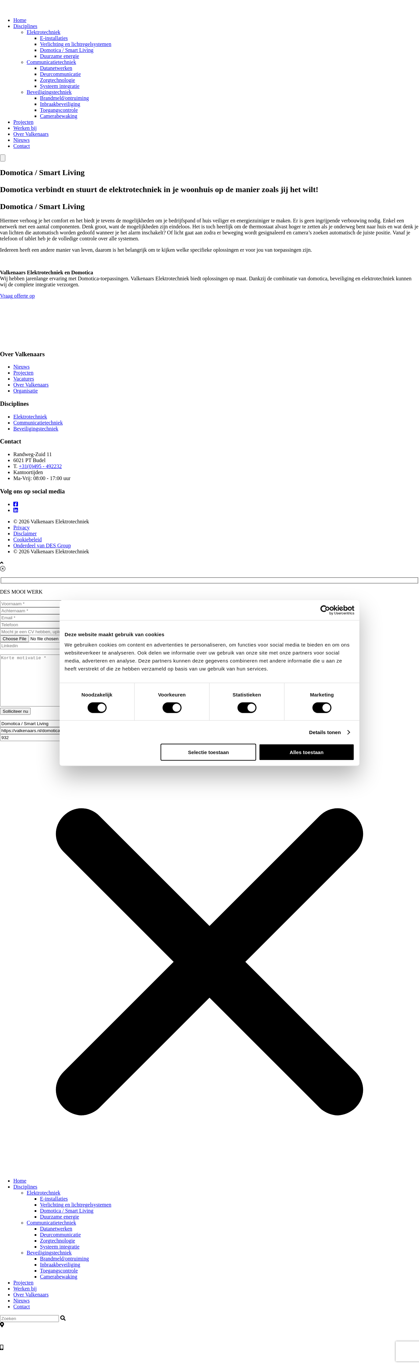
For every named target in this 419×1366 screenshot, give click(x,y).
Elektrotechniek (43, 32)
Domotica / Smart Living (66, 50)
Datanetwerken (56, 68)
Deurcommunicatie (60, 74)
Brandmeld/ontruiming (64, 98)
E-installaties (54, 38)
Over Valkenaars (31, 134)
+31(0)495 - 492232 (40, 466)
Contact (21, 146)
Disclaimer (25, 533)
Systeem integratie (60, 86)
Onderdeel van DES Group (42, 545)
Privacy (21, 527)
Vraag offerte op (209, 299)
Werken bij (25, 128)
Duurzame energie (59, 56)
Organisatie (25, 391)
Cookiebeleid (27, 539)
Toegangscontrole (59, 110)
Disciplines (25, 26)
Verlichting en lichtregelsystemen (75, 44)
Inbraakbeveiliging (60, 104)
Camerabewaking (58, 116)
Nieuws (21, 140)
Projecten (23, 122)
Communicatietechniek (51, 62)
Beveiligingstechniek (49, 92)
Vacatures (23, 379)
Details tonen (325, 732)
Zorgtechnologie (57, 80)
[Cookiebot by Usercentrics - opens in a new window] (325, 610)
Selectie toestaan (208, 752)
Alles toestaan (307, 752)
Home (19, 20)
